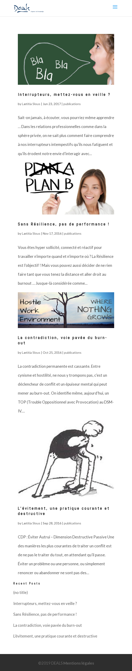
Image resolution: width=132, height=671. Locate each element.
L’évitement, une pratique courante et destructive (55, 636)
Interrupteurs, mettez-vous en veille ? (64, 94)
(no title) (20, 592)
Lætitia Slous (31, 104)
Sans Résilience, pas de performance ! (64, 224)
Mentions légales (78, 663)
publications (72, 104)
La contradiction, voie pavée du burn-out (47, 625)
